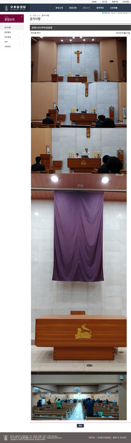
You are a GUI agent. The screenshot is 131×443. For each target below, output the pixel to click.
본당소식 (36, 15)
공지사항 (45, 15)
